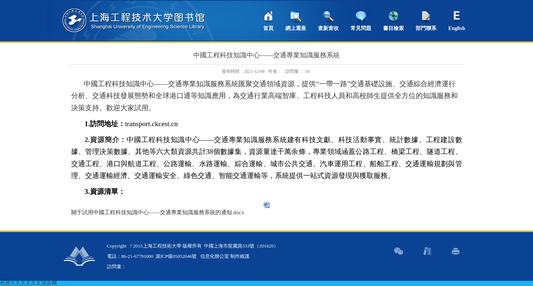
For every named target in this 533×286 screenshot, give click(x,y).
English (456, 28)
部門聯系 (426, 28)
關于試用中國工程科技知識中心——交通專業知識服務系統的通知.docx (157, 212)
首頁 (268, 28)
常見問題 (361, 28)
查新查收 (328, 28)
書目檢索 (393, 28)
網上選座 (295, 28)
